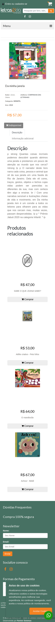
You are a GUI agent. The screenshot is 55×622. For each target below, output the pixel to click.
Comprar (28, 299)
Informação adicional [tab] (23, 138)
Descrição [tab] (17, 132)
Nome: (6, 531)
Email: (6, 542)
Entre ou (9, 4)
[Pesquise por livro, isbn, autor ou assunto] (35, 10)
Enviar (8, 554)
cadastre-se (21, 4)
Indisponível (13, 125)
